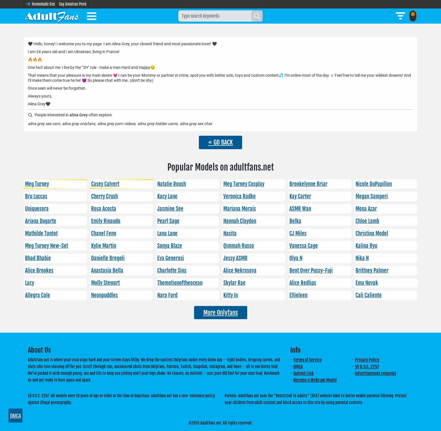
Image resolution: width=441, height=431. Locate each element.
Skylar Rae (234, 283)
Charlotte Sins (171, 270)
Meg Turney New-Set (46, 245)
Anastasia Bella (107, 270)
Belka (295, 221)
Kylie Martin (103, 245)
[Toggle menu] (91, 17)
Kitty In (230, 295)
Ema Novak (367, 283)
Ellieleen (298, 295)
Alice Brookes (39, 270)
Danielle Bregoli (108, 258)
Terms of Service (307, 360)
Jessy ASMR (235, 258)
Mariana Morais (239, 208)
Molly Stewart (105, 283)
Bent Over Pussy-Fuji (311, 270)
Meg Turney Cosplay (243, 184)
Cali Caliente (369, 295)
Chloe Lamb (367, 221)
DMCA (298, 366)
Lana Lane (167, 233)
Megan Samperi (372, 196)
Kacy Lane (167, 196)
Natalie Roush (171, 184)
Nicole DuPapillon (374, 184)
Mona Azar (366, 208)
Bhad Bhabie (38, 258)
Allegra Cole (37, 295)
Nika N (362, 258)
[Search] (257, 16)
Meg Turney (37, 184)
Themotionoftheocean (179, 283)
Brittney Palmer (372, 270)
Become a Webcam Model (315, 380)
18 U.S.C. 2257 (367, 366)
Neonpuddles (104, 295)
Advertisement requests (375, 373)
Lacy (29, 283)
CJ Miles (298, 233)
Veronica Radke (239, 196)
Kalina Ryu (366, 245)
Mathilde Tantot (41, 233)
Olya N (295, 258)
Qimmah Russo (238, 245)
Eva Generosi (170, 258)
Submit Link (303, 373)
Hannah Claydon (239, 221)
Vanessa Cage (303, 245)
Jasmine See (170, 208)
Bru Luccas (36, 196)
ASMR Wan (300, 208)
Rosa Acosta (103, 208)
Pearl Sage (168, 221)
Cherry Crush (104, 196)
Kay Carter (300, 196)
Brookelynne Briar (308, 184)
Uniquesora (37, 208)
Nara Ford (167, 295)
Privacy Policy (367, 360)
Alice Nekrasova (239, 270)
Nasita (230, 233)
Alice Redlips (302, 283)
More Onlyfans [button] (220, 312)
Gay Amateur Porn (72, 4)
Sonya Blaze (169, 245)
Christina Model (372, 233)
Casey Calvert (105, 184)
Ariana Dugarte (40, 221)
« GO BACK (220, 142)
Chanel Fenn (103, 233)
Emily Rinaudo (105, 221)
